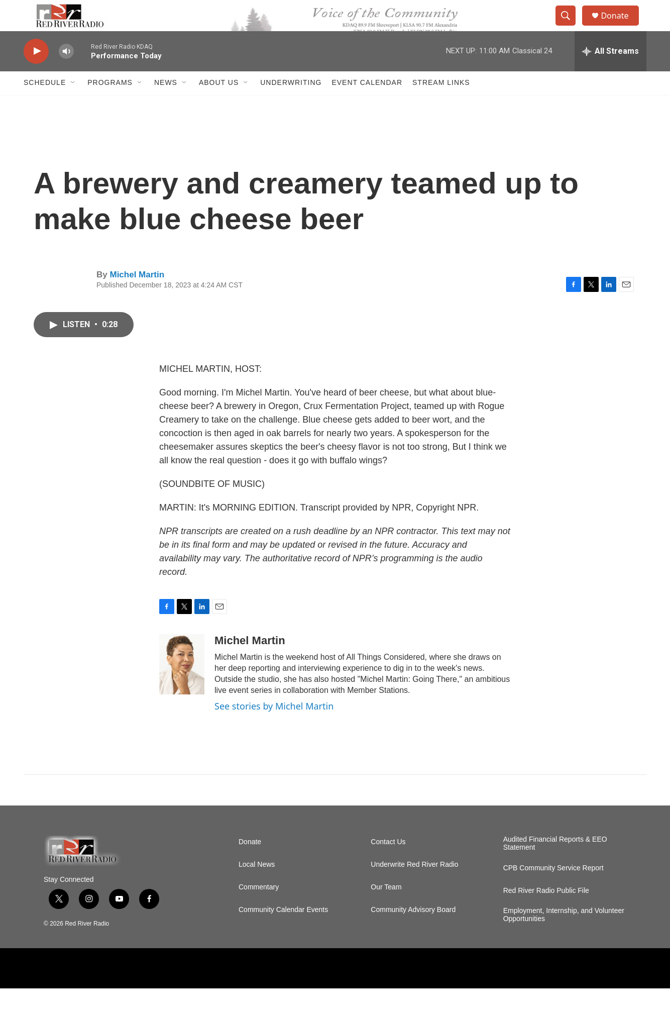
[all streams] (610, 73)
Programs (110, 104)
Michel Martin (136, 296)
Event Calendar (366, 104)
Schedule (45, 104)
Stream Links (441, 104)
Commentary (259, 909)
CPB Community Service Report (553, 889)
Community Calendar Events (283, 931)
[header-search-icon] (570, 27)
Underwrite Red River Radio (414, 886)
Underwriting (290, 104)
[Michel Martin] (181, 686)
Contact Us (388, 863)
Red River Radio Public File (546, 912)
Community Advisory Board (413, 931)
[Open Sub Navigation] (73, 104)
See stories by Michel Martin (273, 728)
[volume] (66, 73)
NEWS (165, 104)
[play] (36, 73)
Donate (620, 26)
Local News (257, 886)
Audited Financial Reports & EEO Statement (555, 865)
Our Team (386, 909)
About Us (219, 104)
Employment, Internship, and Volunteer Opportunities (563, 936)
